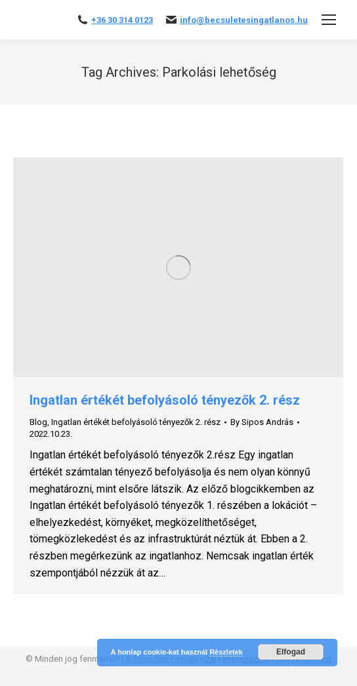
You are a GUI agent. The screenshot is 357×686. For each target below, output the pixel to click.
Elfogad (290, 651)
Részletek (226, 652)
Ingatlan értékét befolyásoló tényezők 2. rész (165, 400)
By (261, 422)
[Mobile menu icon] (329, 20)
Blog (38, 422)
